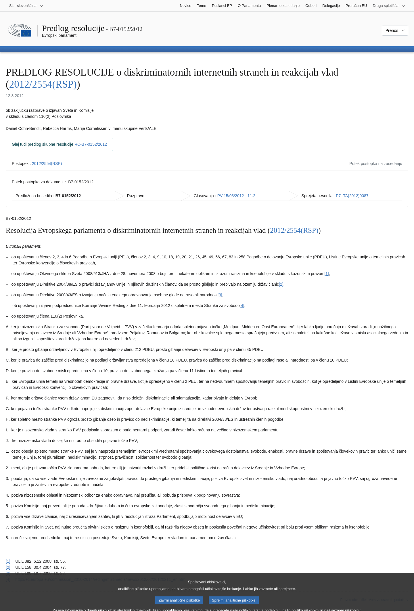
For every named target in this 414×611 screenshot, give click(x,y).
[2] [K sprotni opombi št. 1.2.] (281, 284)
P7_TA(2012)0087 (352, 195)
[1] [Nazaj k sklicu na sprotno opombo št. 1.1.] (8, 561)
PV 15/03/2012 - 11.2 (236, 195)
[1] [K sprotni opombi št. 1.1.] (326, 273)
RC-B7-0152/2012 (90, 144)
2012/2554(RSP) (43, 84)
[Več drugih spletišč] (389, 5)
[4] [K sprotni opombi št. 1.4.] (242, 305)
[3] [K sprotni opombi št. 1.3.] (220, 295)
